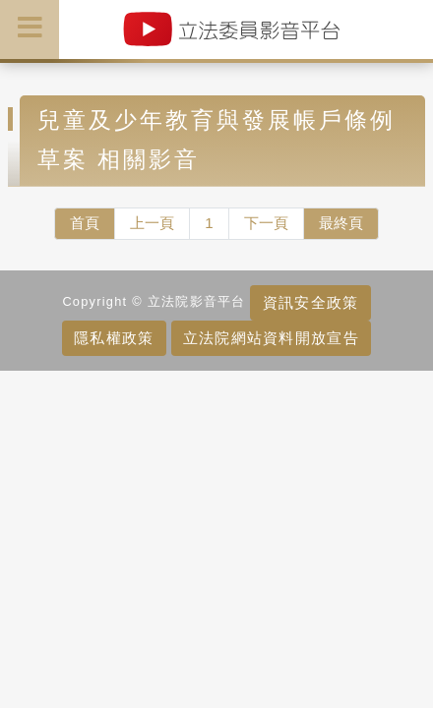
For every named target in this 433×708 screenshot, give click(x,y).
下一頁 (266, 222)
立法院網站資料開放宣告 (271, 337)
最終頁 (341, 222)
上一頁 (152, 222)
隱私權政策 (114, 337)
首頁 (84, 222)
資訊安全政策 (311, 302)
